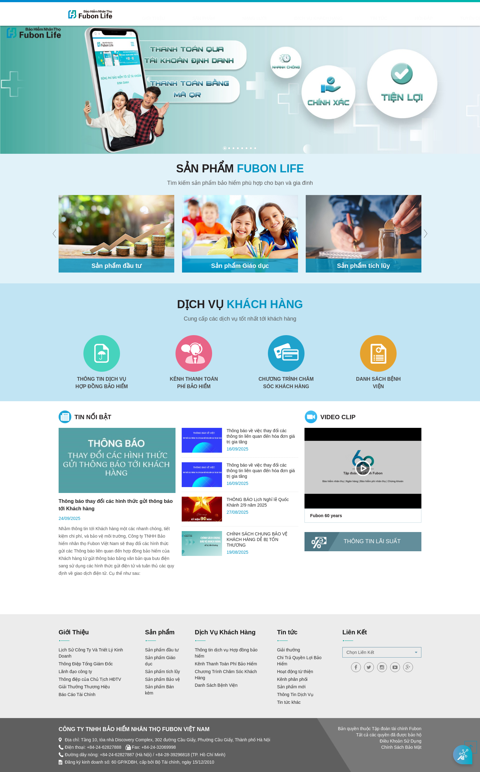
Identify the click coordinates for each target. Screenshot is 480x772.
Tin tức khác (288, 702)
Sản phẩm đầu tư (162, 649)
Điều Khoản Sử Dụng (400, 741)
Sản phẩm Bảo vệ (162, 679)
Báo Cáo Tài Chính (77, 694)
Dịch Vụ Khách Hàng (260, 18)
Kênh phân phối (292, 679)
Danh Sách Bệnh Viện (216, 685)
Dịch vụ (240, 304)
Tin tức (302, 18)
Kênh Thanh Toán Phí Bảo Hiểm (226, 663)
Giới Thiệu (148, 18)
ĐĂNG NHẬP (427, 8)
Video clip (337, 417)
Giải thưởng (288, 649)
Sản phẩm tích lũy (162, 671)
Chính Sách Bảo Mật (401, 747)
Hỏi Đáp (330, 18)
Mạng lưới (214, 18)
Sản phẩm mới (291, 686)
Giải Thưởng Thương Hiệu (84, 686)
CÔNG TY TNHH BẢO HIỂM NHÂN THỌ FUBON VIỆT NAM (134, 729)
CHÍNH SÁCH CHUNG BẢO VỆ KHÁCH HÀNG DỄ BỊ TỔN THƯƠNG (257, 539)
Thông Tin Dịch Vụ (295, 694)
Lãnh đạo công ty (75, 671)
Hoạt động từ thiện (295, 671)
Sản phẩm (181, 18)
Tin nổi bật (92, 417)
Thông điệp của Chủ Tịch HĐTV (90, 679)
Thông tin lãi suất (372, 541)
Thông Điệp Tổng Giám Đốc (86, 663)
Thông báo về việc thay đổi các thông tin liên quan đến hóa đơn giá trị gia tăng (261, 436)
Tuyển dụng (362, 18)
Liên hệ (394, 18)
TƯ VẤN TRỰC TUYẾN (434, 18)
